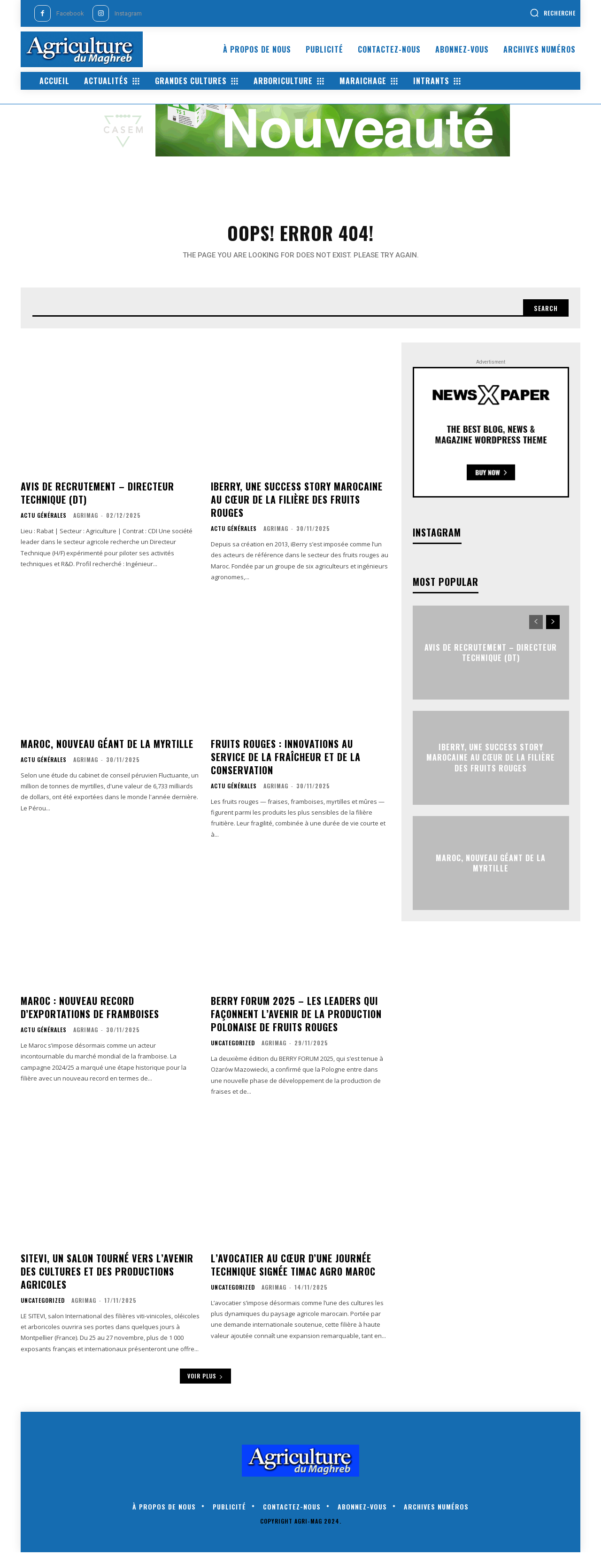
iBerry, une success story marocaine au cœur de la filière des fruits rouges (297, 503)
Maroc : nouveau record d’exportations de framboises (90, 1011)
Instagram (128, 13)
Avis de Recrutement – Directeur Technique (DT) (97, 496)
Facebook (70, 13)
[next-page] (553, 626)
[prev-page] (536, 626)
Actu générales (44, 519)
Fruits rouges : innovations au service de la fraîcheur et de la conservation (286, 760)
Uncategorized (233, 1047)
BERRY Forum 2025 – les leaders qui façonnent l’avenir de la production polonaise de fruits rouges (296, 1017)
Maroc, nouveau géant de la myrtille (107, 747)
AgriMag (85, 519)
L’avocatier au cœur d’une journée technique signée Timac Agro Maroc (293, 1268)
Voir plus (205, 1380)
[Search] (544, 311)
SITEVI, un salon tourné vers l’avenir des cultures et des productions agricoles (107, 1275)
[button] (553, 12)
